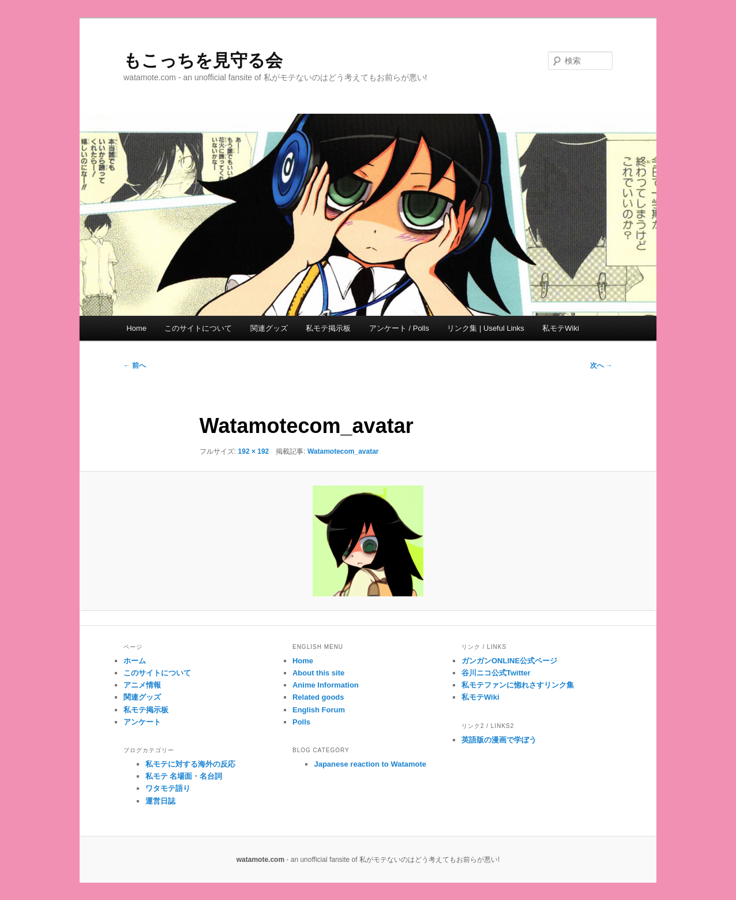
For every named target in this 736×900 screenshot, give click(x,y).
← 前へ (134, 365)
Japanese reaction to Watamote (370, 764)
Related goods (318, 697)
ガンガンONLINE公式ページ (509, 660)
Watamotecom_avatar (343, 451)
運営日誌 (160, 801)
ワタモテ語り (167, 788)
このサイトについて (198, 328)
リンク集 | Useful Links (485, 328)
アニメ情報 (142, 685)
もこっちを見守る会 (203, 60)
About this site (318, 673)
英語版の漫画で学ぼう (498, 739)
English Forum (318, 709)
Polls (301, 722)
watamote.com (260, 860)
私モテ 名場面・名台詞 (184, 776)
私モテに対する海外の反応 (190, 764)
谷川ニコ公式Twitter (496, 673)
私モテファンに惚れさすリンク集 (517, 685)
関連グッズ (269, 328)
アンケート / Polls (399, 328)
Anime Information (325, 685)
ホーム (134, 660)
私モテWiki (560, 328)
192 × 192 (253, 451)
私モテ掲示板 (328, 328)
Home (136, 328)
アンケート (142, 722)
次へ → (601, 365)
